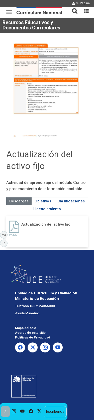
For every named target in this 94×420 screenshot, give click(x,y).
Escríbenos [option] (55, 411)
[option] (14, 411)
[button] (72, 7)
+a (5, 234)
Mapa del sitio (25, 328)
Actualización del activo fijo (45, 224)
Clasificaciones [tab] (71, 201)
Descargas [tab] (19, 201)
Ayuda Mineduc (27, 313)
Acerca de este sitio (30, 333)
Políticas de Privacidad (32, 337)
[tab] (72, 8)
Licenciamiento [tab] (47, 209)
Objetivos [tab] (43, 201)
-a (5, 242)
